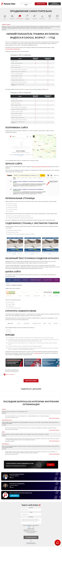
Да (29, 526)
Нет (33, 526)
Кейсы (49, 17)
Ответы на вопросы (19, 17)
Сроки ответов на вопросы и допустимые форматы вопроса (31, 542)
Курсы (4, 17)
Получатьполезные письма (54, 4)
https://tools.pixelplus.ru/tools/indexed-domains (41, 166)
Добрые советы (42, 17)
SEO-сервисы (34, 17)
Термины (57, 17)
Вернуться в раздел (31, 380)
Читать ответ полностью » (54, 418)
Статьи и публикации (27, 17)
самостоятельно (38, 353)
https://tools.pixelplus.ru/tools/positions (12, 49)
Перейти (14, 495)
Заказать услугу (41, 3)
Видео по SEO (12, 17)
